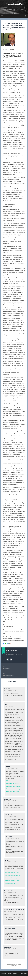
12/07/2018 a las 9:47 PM (11, 706)
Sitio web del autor (11, 659)
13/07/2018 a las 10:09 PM (12, 838)
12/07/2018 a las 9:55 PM (11, 861)
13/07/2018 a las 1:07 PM (10, 911)
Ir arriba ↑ (24, 973)
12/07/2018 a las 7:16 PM (10, 800)
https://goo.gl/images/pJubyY (13, 781)
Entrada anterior (9, 673)
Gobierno (7, 668)
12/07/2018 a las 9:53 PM (12, 768)
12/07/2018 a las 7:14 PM (10, 690)
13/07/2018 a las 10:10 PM (10, 948)
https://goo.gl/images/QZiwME (13, 786)
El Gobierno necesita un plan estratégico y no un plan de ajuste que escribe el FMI (14, 26)
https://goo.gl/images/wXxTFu (13, 783)
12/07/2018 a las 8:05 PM (11, 816)
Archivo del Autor (7, 659)
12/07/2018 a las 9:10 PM (10, 892)
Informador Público (14, 4)
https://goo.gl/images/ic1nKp (13, 791)
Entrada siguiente (9, 675)
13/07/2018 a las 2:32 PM (11, 930)
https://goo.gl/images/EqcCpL (13, 789)
